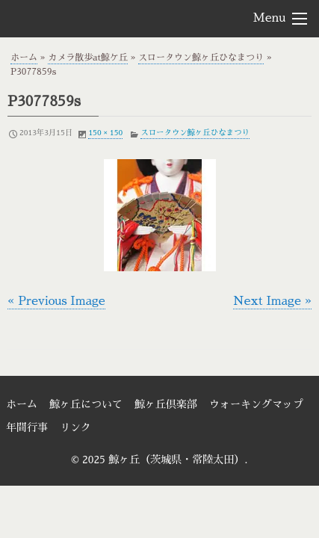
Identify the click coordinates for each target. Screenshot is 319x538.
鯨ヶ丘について (86, 404)
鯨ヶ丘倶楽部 (165, 404)
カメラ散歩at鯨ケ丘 (88, 57)
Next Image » (272, 301)
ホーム (23, 57)
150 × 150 (105, 133)
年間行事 (27, 427)
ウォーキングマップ (256, 404)
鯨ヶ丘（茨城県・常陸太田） (90, 18)
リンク (75, 427)
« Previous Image (56, 301)
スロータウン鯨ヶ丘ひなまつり (201, 57)
